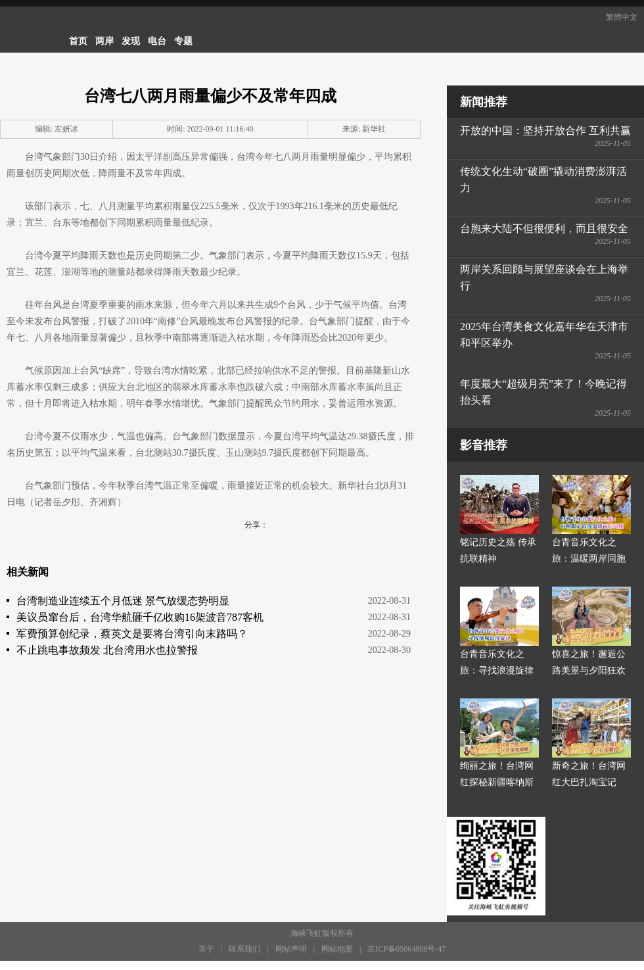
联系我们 (244, 949)
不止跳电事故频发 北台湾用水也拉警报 (107, 650)
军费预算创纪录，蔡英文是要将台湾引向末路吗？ (132, 633)
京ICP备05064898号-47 (406, 949)
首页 (78, 41)
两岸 (104, 41)
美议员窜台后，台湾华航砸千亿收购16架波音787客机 (140, 617)
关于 (206, 949)
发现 (131, 41)
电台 (157, 41)
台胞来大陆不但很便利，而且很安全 (544, 228)
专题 (183, 41)
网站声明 (291, 949)
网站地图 (337, 949)
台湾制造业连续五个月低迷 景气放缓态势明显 (122, 600)
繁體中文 (621, 17)
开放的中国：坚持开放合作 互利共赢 (545, 130)
